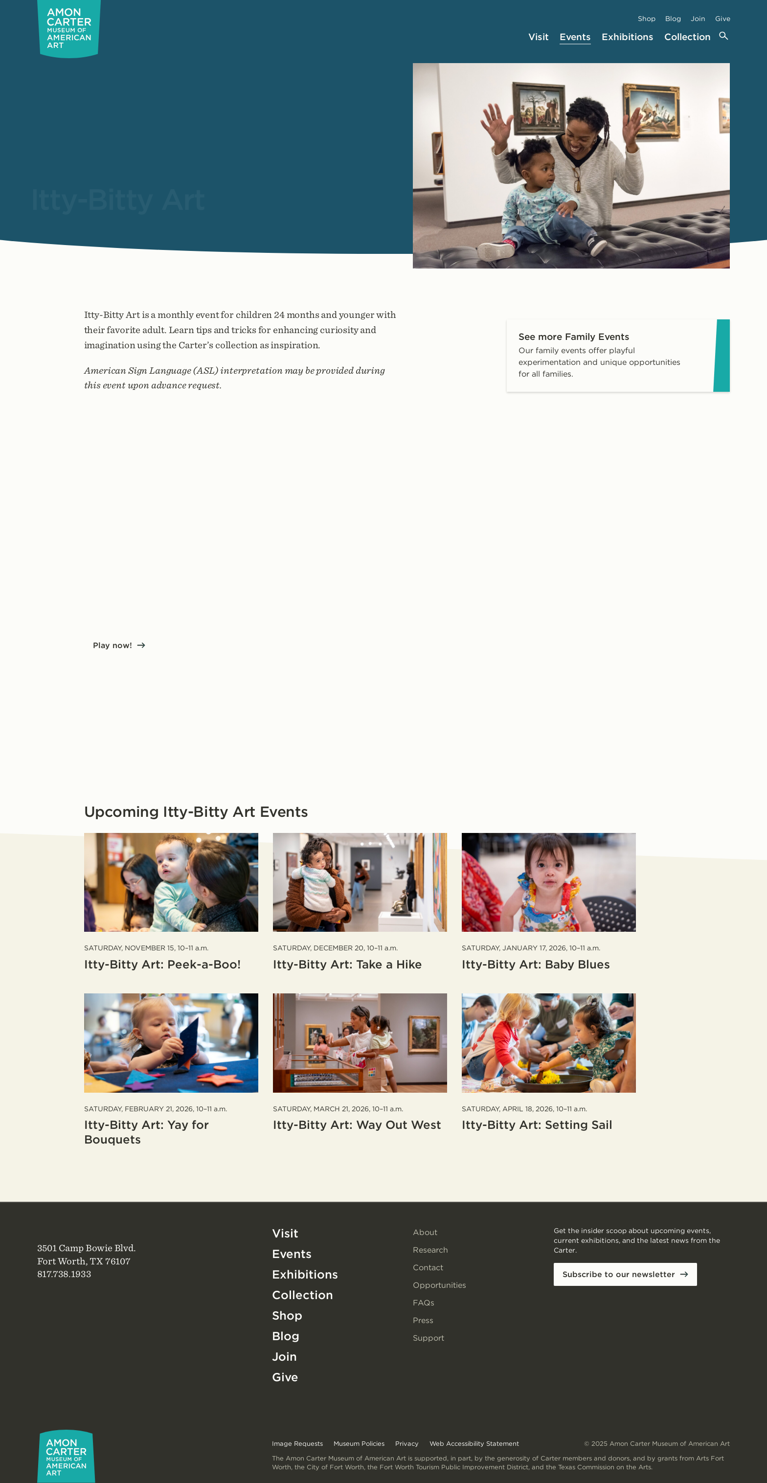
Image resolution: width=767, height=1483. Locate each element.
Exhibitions (628, 37)
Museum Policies (359, 1443)
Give (722, 18)
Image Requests (297, 1443)
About (425, 1232)
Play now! (112, 645)
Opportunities (439, 1285)
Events (575, 37)
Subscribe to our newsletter (619, 1274)
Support (428, 1338)
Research (430, 1250)
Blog (673, 18)
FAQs (423, 1302)
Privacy (407, 1443)
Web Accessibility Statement (474, 1443)
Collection (687, 37)
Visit (538, 37)
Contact (428, 1267)
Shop (646, 18)
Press (423, 1320)
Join (698, 18)
